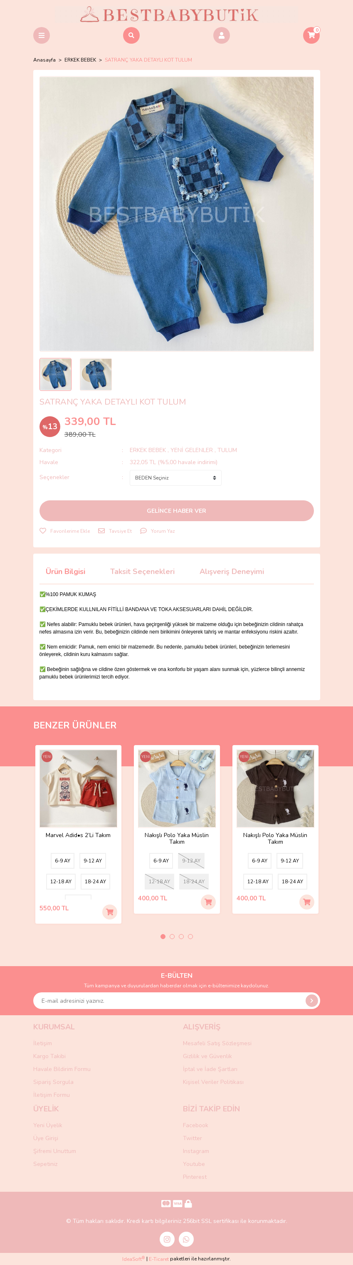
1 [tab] (162, 936)
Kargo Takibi (49, 1056)
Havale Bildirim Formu (62, 1069)
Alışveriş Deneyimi (232, 572)
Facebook (195, 1125)
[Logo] (177, 14)
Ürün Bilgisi (65, 572)
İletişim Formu (51, 1095)
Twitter (192, 1138)
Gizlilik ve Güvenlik (207, 1056)
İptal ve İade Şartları (210, 1069)
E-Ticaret (159, 1259)
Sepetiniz (45, 1164)
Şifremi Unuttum (54, 1151)
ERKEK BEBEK (149, 450)
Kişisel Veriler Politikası (213, 1082)
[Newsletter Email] (176, 1000)
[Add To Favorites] (64, 531)
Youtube (194, 1164)
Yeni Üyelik (47, 1125)
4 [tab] (190, 936)
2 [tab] (172, 936)
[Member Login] (221, 35)
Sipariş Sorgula (53, 1082)
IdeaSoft (133, 1259)
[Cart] (311, 35)
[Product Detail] (47, 757)
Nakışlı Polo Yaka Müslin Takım (177, 838)
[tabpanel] (78, 834)
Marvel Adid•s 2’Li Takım (78, 835)
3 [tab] (181, 936)
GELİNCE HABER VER (176, 511)
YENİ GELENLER (191, 450)
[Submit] (312, 1000)
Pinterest (195, 1177)
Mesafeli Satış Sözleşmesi (217, 1043)
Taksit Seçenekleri (142, 572)
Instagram (196, 1151)
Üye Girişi (45, 1138)
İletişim (42, 1043)
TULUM (227, 450)
